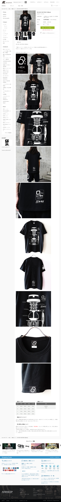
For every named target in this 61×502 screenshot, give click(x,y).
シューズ (4, 35)
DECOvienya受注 (6, 18)
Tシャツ (5, 26)
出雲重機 (4, 94)
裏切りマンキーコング (7, 68)
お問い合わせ (35, 492)
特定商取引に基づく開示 (23, 500)
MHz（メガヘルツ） (6, 49)
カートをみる (55, 5)
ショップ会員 (49, 16)
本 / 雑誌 (4, 39)
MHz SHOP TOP (4, 437)
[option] (9, 448)
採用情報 (7, 500)
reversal (6, 127)
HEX (6, 109)
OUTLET (4, 16)
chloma (6, 117)
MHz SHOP (21, 490)
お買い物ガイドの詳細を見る (54, 457)
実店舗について (22, 492)
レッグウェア (5, 33)
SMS (6, 122)
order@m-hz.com (33, 429)
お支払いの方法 (7, 473)
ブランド (12, 5)
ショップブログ (49, 490)
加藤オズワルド (6, 70)
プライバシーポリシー (14, 500)
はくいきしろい (6, 75)
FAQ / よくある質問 (36, 490)
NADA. (5, 115)
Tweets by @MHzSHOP (6, 150)
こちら (25, 464)
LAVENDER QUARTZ (7, 61)
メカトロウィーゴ (6, 96)
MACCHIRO (5, 73)
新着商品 (4, 5)
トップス (4, 24)
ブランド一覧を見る (8, 132)
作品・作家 (20, 5)
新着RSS (3, 500)
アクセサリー (5, 37)
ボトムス (4, 30)
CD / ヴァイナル (6, 41)
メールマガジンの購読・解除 (24, 494)
